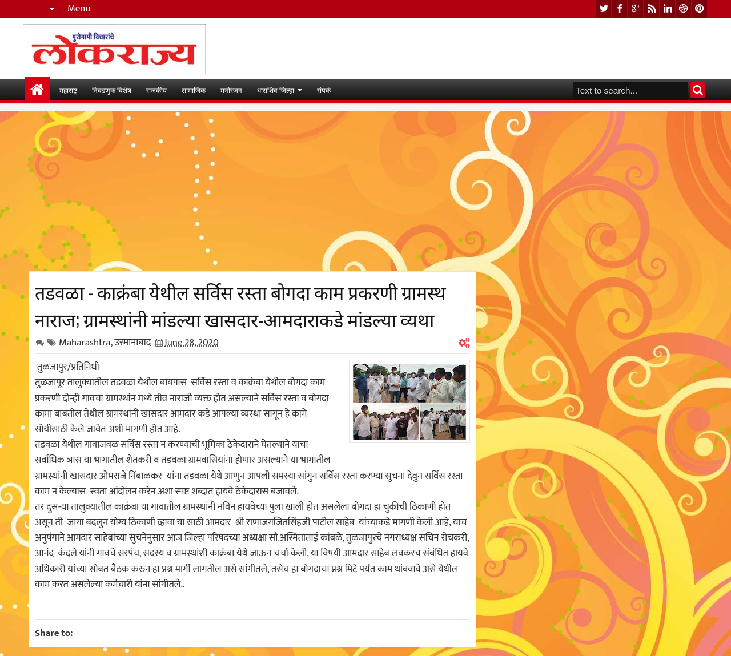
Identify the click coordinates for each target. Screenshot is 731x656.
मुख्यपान (37, 90)
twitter (603, 9)
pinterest (699, 9)
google (635, 9)
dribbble (683, 9)
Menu (79, 8)
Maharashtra (85, 343)
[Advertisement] (252, 191)
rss (651, 9)
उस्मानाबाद (132, 343)
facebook (619, 9)
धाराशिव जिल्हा (275, 90)
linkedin (667, 9)
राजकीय (156, 90)
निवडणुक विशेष (111, 90)
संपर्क (324, 90)
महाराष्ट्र (68, 90)
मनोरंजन (231, 90)
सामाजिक (194, 90)
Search (697, 90)
